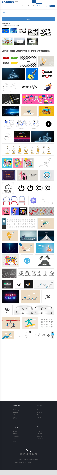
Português (16, 436)
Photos (29, 5)
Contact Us (40, 438)
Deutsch (15, 438)
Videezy (15, 415)
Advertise (39, 412)
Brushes (39, 5)
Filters (28, 19)
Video (34, 5)
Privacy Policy (27, 462)
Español (15, 433)
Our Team (39, 433)
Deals (38, 410)
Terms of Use (18, 462)
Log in (46, 5)
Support (39, 415)
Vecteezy (15, 412)
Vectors (24, 5)
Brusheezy (16, 410)
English (15, 431)
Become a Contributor (16, 418)
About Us (39, 431)
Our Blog (39, 436)
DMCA (39, 417)
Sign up (52, 5)
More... (15, 441)
